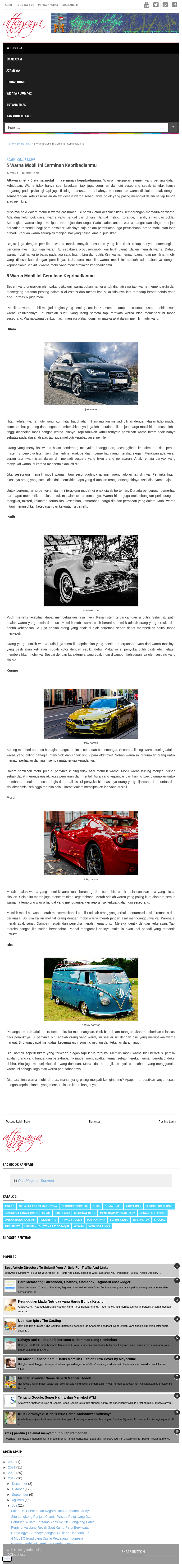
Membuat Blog (85, 1213)
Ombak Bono (15, 82)
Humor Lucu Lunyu (159, 1206)
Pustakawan (96, 1219)
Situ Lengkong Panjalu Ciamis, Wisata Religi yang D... (51, 1517)
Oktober (18, 1489)
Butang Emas (16, 104)
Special (159, 1219)
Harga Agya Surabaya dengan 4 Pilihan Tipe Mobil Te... (51, 1533)
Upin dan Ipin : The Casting (39, 1321)
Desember (20, 1484)
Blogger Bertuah (74, 1206)
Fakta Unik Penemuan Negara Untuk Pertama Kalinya (51, 1511)
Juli (15, 1505)
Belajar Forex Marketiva (38, 1206)
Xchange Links (99, 1226)
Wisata (79, 1226)
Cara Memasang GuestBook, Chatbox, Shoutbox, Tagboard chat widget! (74, 1282)
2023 (12, 1462)
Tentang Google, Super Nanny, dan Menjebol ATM (57, 1397)
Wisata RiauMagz (19, 93)
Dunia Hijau (113, 1206)
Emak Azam (14, 59)
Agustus (18, 1500)
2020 (12, 1473)
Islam (46, 1213)
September (20, 1494)
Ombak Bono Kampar (20, 1219)
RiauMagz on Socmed (36, 1180)
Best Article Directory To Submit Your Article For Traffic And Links (57, 1267)
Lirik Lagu (62, 1213)
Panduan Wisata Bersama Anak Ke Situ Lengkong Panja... (54, 1522)
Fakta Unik (133, 1206)
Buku (96, 1206)
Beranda (14, 47)
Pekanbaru (48, 1219)
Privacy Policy (48, 5)
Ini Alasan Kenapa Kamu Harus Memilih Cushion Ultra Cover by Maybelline (77, 1359)
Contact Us (26, 5)
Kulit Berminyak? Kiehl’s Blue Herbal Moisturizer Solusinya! (65, 1414)
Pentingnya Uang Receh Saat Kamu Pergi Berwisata (50, 1527)
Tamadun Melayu (18, 116)
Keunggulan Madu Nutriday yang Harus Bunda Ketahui (61, 1301)
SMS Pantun (141, 1219)
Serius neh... (34, 173)
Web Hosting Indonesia (23, 1550)
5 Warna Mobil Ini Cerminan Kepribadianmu (43, 1544)
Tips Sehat (12, 1226)
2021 (12, 1467)
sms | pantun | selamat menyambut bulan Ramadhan (46, 1433)
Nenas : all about (153, 1213)
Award (9, 1206)
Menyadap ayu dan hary (117, 1213)
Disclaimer (70, 5)
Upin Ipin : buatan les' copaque (46, 1226)
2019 (12, 1478)
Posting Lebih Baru (18, 1121)
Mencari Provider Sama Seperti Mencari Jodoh (54, 1378)
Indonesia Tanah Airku (21, 1213)
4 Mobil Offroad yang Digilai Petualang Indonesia (47, 1538)
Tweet (7, 1558)
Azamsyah (13, 70)
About (9, 5)
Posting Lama (167, 1121)
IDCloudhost (15, 1554)
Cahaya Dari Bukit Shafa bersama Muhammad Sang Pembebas (67, 1340)
